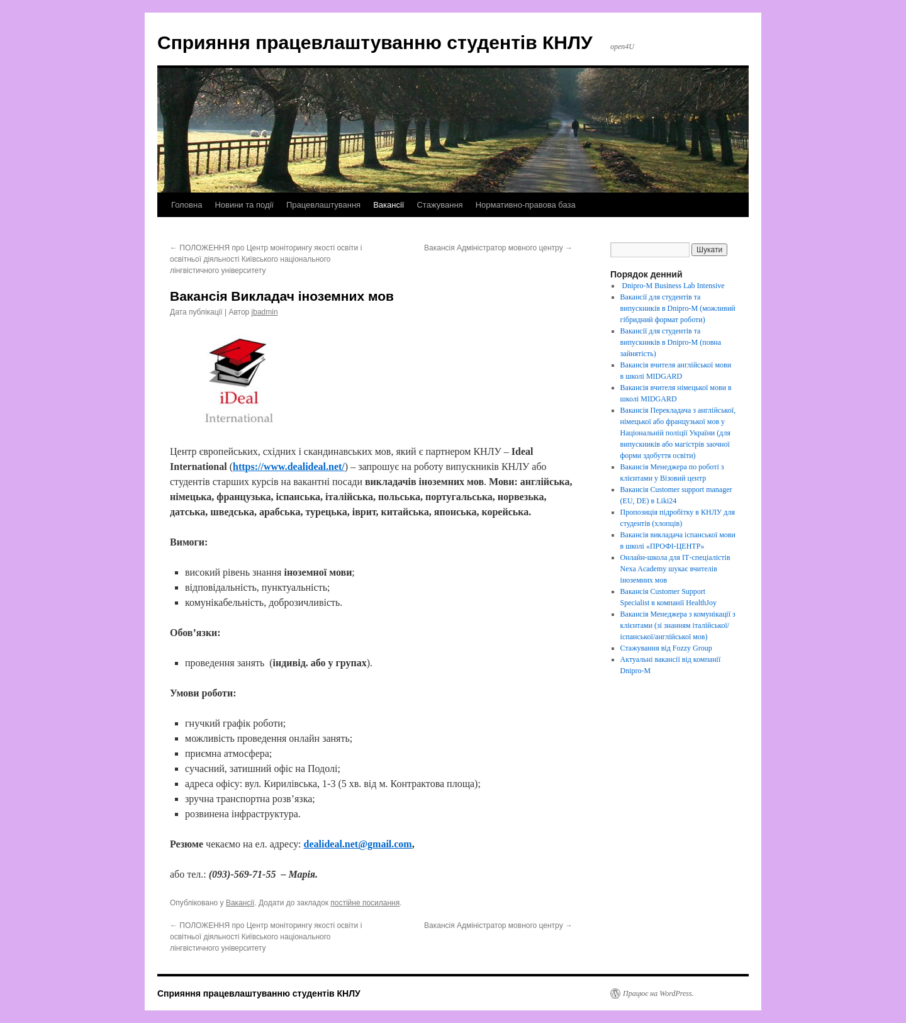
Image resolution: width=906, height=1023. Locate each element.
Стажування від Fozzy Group (666, 648)
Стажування (439, 205)
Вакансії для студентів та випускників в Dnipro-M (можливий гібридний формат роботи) (677, 308)
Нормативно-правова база (526, 205)
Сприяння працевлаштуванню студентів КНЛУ (375, 42)
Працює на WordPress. (658, 993)
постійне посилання (365, 902)
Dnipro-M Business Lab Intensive (672, 285)
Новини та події (244, 205)
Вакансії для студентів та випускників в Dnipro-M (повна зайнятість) (671, 342)
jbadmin (265, 312)
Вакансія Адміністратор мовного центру (498, 247)
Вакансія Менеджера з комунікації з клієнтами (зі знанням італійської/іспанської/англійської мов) (677, 625)
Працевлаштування (323, 205)
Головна (186, 205)
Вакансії (388, 205)
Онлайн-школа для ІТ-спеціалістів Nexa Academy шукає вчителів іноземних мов (675, 568)
